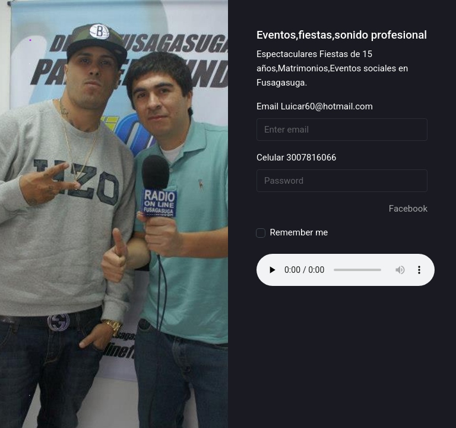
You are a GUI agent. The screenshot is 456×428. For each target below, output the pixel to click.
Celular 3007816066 (296, 157)
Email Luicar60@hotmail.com (314, 106)
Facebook (408, 208)
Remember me (292, 231)
